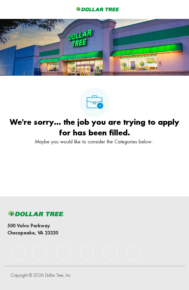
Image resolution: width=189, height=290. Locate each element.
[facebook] (18, 253)
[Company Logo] (97, 9)
